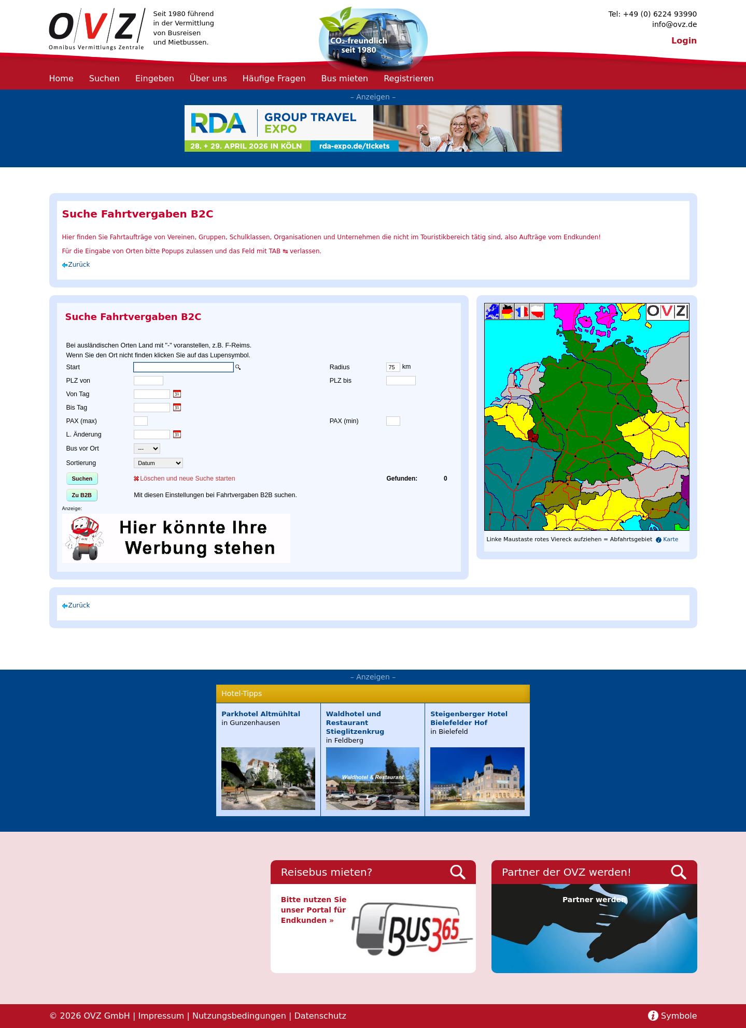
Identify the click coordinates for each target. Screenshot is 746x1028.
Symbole (679, 1016)
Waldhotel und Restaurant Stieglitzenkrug (355, 722)
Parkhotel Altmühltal (260, 714)
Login (684, 41)
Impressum (161, 1016)
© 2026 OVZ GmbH (89, 1016)
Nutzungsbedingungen (239, 1016)
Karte (670, 539)
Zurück (79, 264)
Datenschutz (320, 1016)
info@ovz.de (674, 24)
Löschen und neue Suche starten (187, 478)
